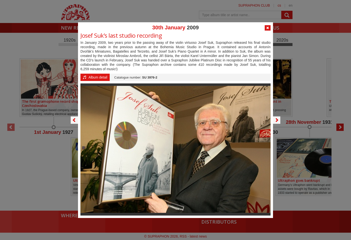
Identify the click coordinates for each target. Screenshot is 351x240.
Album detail (95, 77)
